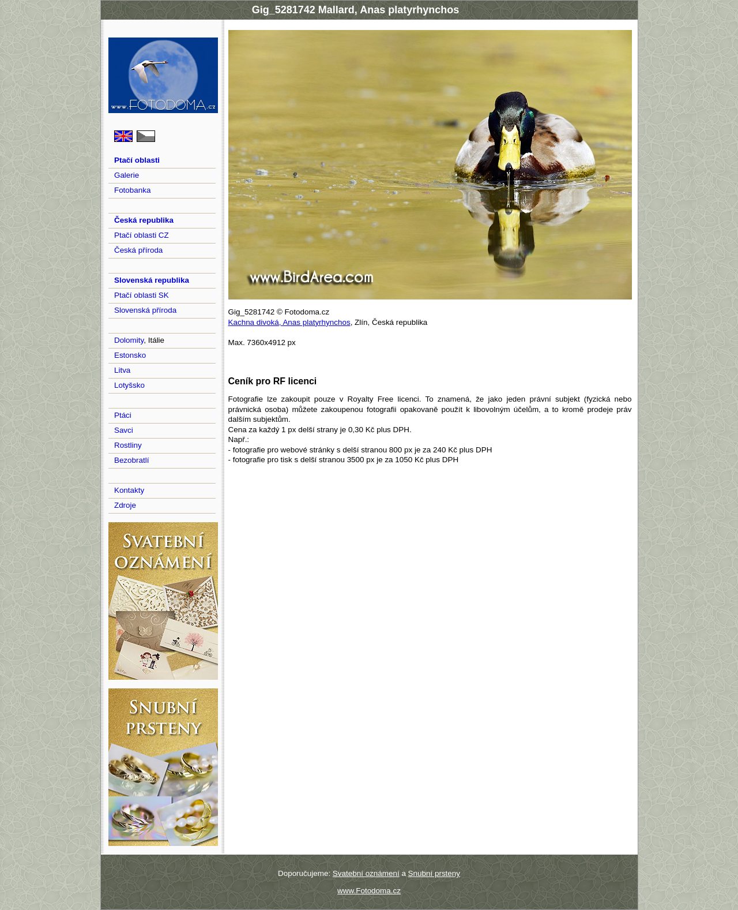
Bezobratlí (131, 460)
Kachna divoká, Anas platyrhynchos (289, 322)
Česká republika (144, 220)
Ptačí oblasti (137, 160)
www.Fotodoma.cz (369, 890)
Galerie (126, 175)
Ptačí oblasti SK (141, 295)
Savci (123, 430)
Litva (122, 370)
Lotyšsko (129, 385)
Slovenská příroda (145, 310)
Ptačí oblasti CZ (141, 235)
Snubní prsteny (434, 873)
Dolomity (129, 340)
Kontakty (129, 490)
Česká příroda (138, 250)
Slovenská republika (151, 280)
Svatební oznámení (366, 873)
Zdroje (125, 505)
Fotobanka (132, 190)
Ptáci (122, 415)
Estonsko (130, 355)
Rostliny (128, 445)
